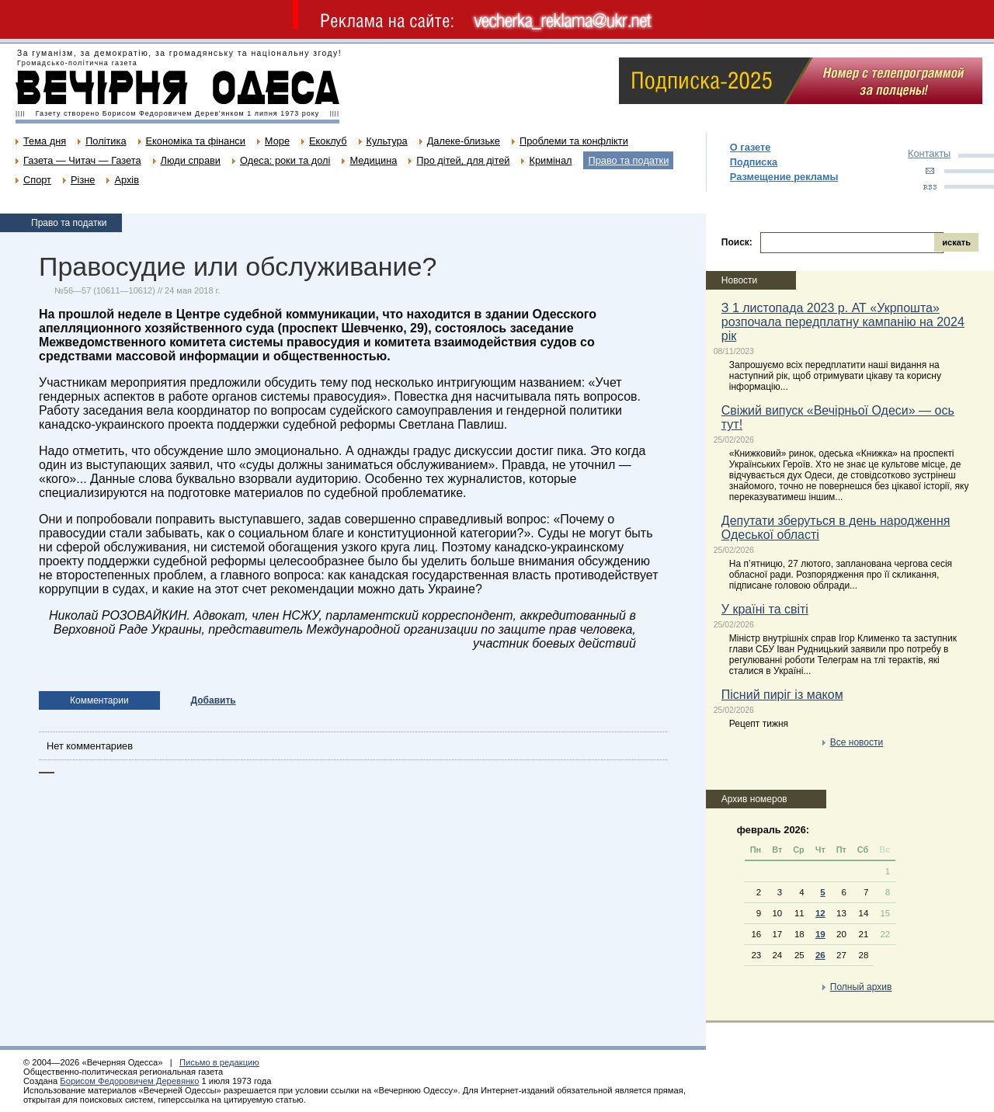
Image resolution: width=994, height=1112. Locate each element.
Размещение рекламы (784, 176)
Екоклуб (327, 141)
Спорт (37, 180)
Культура (387, 141)
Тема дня (44, 141)
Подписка (753, 162)
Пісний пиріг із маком (782, 694)
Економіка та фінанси (195, 141)
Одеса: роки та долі (285, 160)
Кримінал (550, 160)
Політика (105, 141)
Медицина (373, 160)
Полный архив (861, 987)
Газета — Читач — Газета (82, 160)
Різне (83, 180)
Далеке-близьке (463, 141)
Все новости (856, 742)
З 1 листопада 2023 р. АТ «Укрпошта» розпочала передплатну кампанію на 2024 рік (842, 321)
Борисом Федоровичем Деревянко (129, 1081)
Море (277, 141)
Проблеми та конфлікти (574, 141)
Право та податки (628, 160)
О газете (750, 147)
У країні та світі (764, 609)
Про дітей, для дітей (462, 160)
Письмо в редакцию (219, 1062)
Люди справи (191, 160)
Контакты (929, 153)
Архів (126, 180)
